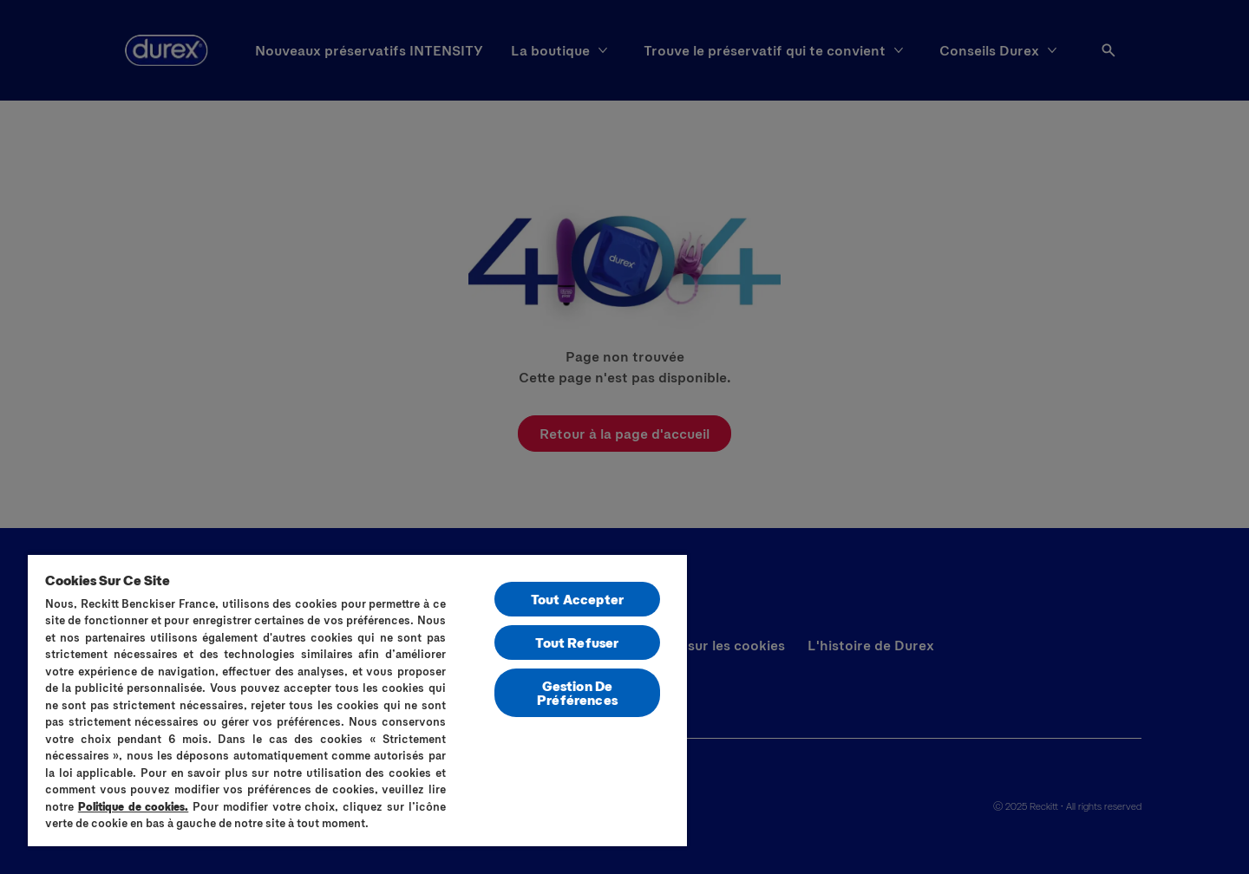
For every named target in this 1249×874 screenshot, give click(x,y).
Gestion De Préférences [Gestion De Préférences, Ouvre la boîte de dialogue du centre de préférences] (577, 692)
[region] (357, 699)
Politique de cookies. (133, 806)
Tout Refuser (576, 642)
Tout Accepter (577, 598)
